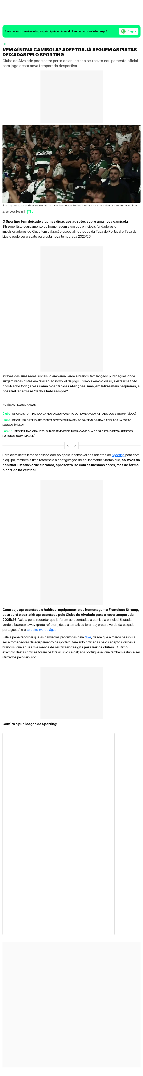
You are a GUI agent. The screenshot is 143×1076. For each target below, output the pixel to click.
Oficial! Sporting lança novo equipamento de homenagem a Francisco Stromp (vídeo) (74, 413)
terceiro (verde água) (42, 630)
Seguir (128, 31)
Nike (88, 637)
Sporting (118, 455)
